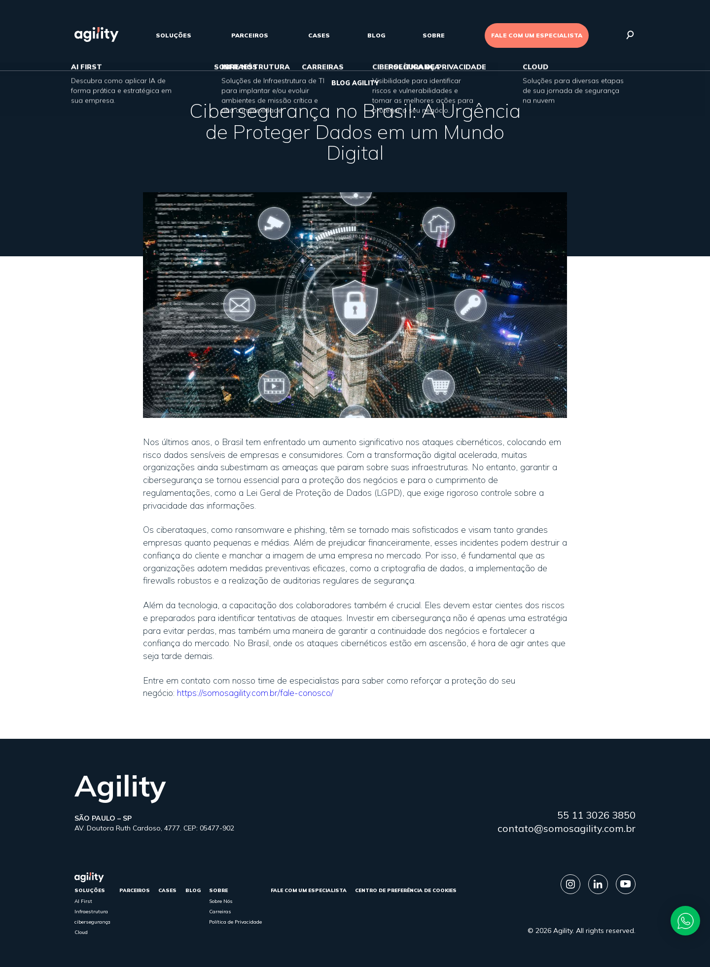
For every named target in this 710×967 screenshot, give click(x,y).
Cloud (81, 932)
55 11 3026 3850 (596, 815)
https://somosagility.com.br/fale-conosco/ (255, 692)
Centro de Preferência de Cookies (406, 890)
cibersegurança (92, 922)
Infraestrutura (91, 911)
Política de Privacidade (235, 922)
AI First (83, 901)
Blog (376, 35)
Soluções (173, 35)
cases (319, 35)
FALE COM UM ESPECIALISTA (536, 35)
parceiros (249, 35)
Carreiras (220, 911)
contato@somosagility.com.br (566, 828)
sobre (434, 35)
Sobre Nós (221, 901)
